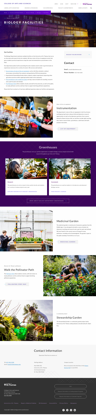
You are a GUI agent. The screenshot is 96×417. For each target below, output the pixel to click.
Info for (74, 3)
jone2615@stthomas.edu (75, 72)
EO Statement (43, 406)
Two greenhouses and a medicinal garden (16, 82)
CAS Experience (48, 8)
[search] (91, 8)
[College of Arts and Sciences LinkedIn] (75, 413)
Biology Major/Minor (78, 57)
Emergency (74, 406)
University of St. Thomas (11, 406)
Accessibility (53, 406)
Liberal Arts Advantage (11, 8)
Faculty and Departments (17, 12)
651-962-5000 (8, 398)
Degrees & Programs (31, 8)
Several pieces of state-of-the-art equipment (17, 74)
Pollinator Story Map (17, 287)
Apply (56, 3)
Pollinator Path (10, 276)
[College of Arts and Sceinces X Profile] (67, 413)
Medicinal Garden (67, 244)
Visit (66, 3)
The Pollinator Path (11, 86)
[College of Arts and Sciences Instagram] (71, 413)
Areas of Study (30, 12)
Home (5, 12)
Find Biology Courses (59, 194)
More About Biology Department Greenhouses (48, 203)
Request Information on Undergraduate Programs (70, 394)
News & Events (83, 8)
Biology (39, 12)
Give (61, 3)
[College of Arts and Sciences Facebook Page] (63, 413)
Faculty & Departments (65, 8)
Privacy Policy (64, 406)
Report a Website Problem (28, 406)
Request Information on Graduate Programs (70, 399)
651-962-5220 (10, 365)
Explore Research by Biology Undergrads (23, 194)
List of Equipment (68, 131)
